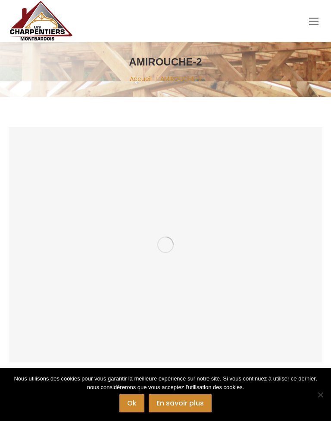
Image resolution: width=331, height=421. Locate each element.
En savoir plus (180, 403)
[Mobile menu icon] (313, 21)
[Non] (320, 394)
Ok (132, 403)
